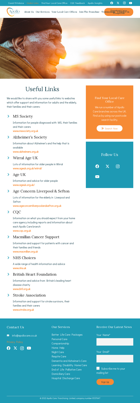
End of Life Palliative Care (67, 369)
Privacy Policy (15, 342)
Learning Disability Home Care (69, 365)
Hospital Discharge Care (66, 378)
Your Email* (114, 356)
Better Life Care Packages (67, 334)
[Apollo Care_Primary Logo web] (13, 11)
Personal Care (59, 339)
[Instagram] (124, 3)
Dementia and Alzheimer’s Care (69, 361)
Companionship (60, 343)
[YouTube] (130, 3)
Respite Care (59, 356)
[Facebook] (111, 3)
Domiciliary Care (61, 374)
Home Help (58, 347)
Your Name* (114, 339)
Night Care (58, 352)
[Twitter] (118, 3)
